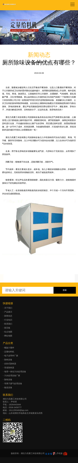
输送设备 (8, 387)
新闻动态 (39, 62)
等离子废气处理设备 (13, 383)
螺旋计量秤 (9, 348)
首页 (29, 62)
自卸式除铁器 (10, 363)
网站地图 (8, 336)
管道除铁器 (9, 367)
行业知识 (8, 320)
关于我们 (8, 308)
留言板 (7, 328)
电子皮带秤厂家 (11, 356)
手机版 (60, 453)
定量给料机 (9, 352)
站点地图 (8, 332)
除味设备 (8, 379)
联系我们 (8, 324)
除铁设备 (8, 359)
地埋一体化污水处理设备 (15, 371)
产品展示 (8, 312)
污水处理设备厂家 (12, 375)
